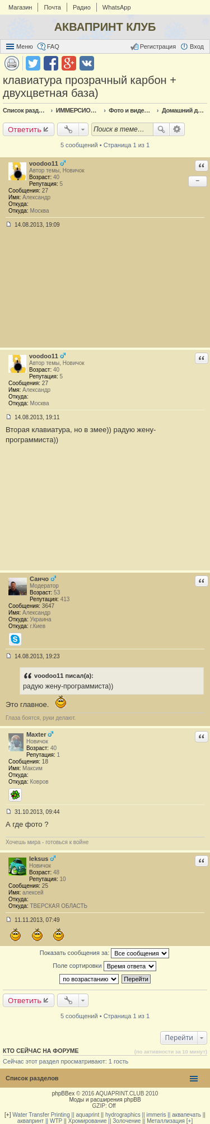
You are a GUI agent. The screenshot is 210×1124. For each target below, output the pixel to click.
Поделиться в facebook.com (51, 63)
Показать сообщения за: (105, 953)
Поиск (161, 129)
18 (45, 761)
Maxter (36, 734)
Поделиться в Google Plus (69, 63)
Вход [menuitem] (197, 46)
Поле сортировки (104, 966)
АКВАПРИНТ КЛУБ (105, 27)
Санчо (39, 578)
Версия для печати (11, 63)
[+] (7, 1115)
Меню (24, 46)
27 (45, 191)
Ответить (24, 129)
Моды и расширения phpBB (105, 1100)
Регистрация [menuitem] (158, 46)
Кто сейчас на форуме (41, 1050)
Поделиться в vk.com (87, 63)
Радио (82, 7)
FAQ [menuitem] (53, 46)
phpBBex (63, 1093)
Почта (52, 7)
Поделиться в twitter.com (33, 63)
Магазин (20, 7)
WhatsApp (116, 7)
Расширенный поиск (177, 129)
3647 (48, 606)
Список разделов (32, 1078)
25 (45, 886)
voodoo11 (43, 163)
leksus (38, 858)
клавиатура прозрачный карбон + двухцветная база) (89, 86)
